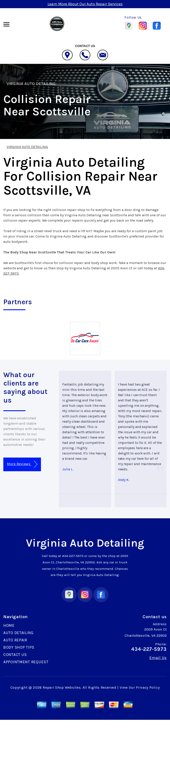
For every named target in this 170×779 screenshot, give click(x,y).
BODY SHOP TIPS (18, 647)
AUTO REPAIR (15, 640)
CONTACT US (15, 654)
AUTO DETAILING (18, 632)
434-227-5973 (72, 556)
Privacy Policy (148, 687)
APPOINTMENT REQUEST (25, 661)
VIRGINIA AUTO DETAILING (31, 83)
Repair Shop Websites (62, 687)
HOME (9, 625)
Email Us (158, 658)
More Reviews (22, 464)
